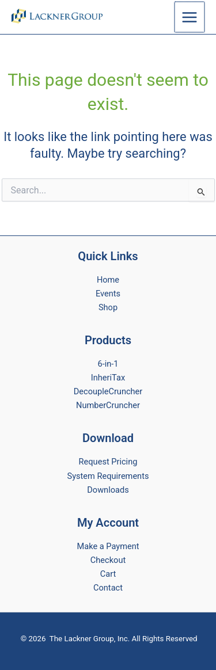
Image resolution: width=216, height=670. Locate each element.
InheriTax (108, 377)
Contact (108, 588)
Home (108, 280)
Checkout (108, 560)
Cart (108, 574)
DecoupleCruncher (108, 391)
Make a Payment (108, 546)
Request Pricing (108, 461)
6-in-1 (107, 364)
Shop (108, 307)
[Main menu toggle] (190, 16)
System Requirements (108, 476)
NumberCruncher (108, 405)
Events (108, 293)
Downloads (107, 490)
